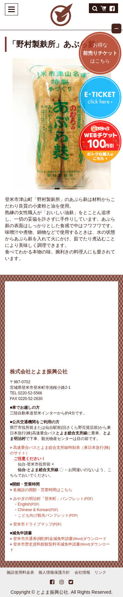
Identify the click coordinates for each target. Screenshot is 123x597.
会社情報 (82, 572)
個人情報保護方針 (54, 572)
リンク (100, 572)
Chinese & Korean (38, 509)
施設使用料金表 (20, 572)
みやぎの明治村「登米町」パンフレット (53, 498)
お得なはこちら (100, 53)
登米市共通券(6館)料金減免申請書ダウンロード (60, 538)
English (28, 504)
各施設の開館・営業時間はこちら (42, 490)
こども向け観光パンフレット (48, 515)
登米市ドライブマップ (37, 524)
